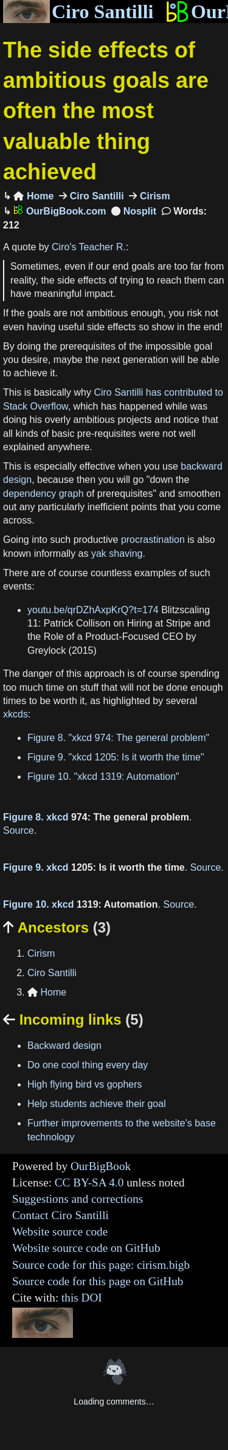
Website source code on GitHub (86, 1248)
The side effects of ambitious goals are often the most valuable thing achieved (106, 111)
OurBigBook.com (59, 211)
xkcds (15, 714)
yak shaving (117, 553)
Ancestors (57, 927)
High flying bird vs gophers (84, 1084)
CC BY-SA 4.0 (89, 1182)
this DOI (81, 1297)
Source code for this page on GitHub (97, 1281)
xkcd (57, 817)
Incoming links (73, 1019)
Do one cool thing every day (87, 1065)
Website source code (60, 1231)
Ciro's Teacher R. (89, 247)
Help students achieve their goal (96, 1104)
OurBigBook (101, 1166)
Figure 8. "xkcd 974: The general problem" (118, 738)
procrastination (153, 539)
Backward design (64, 1045)
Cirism (153, 196)
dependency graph (43, 493)
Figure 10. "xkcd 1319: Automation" (103, 776)
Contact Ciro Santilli (60, 1215)
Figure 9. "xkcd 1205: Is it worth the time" (115, 757)
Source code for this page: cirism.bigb (101, 1265)
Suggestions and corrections (77, 1198)
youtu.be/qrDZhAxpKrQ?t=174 (93, 610)
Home (33, 196)
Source (18, 830)
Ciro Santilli (78, 11)
